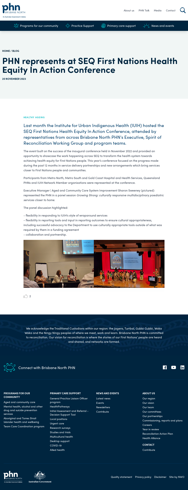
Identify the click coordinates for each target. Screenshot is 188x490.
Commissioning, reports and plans (162, 420)
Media (158, 10)
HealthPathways (60, 406)
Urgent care (57, 423)
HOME (6, 51)
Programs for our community (36, 26)
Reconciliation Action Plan (157, 433)
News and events (158, 26)
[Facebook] (165, 367)
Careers (147, 425)
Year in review (150, 429)
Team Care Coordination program (24, 426)
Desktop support (60, 441)
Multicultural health (61, 436)
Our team (148, 407)
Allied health (57, 450)
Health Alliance (151, 438)
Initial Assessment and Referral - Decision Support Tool (69, 412)
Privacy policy (143, 477)
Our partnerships (152, 416)
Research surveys (60, 428)
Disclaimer (160, 477)
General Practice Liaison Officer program (69, 400)
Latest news (103, 398)
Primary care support (118, 26)
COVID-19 (56, 445)
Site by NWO (176, 477)
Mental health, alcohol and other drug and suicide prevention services (23, 410)
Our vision (148, 403)
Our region (148, 398)
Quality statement (121, 477)
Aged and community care (19, 402)
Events (100, 403)
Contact (171, 10)
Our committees (151, 411)
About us (129, 10)
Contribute (102, 411)
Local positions (58, 419)
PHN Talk (144, 10)
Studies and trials (60, 432)
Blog (15, 51)
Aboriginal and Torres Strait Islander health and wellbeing (21, 420)
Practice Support (80, 26)
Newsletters (103, 407)
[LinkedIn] (182, 367)
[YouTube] (173, 367)
